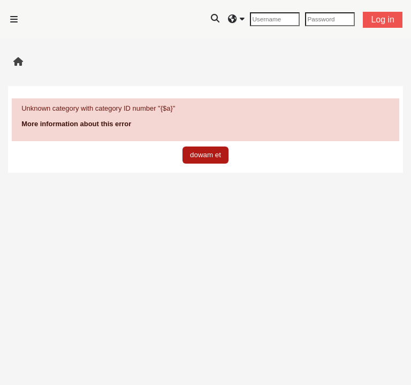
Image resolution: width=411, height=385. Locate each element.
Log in (382, 19)
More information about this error (76, 124)
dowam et (205, 155)
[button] (216, 19)
